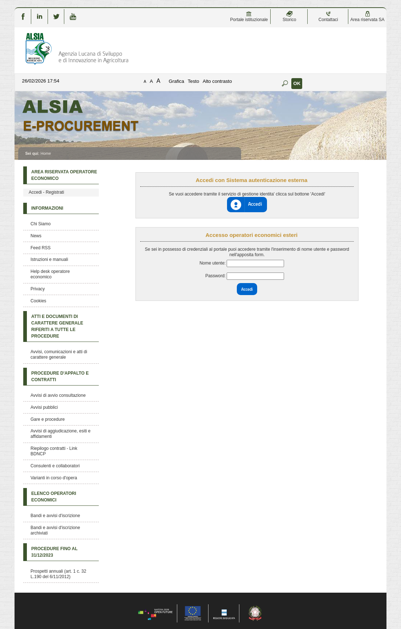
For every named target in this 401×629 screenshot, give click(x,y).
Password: (215, 275)
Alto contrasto (217, 81)
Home (45, 153)
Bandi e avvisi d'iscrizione (55, 515)
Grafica (177, 81)
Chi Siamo (40, 223)
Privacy (38, 288)
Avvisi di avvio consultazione (58, 395)
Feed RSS (40, 247)
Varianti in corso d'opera (54, 477)
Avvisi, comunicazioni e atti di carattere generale (59, 354)
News (36, 235)
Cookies (38, 300)
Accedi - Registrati (46, 192)
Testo (193, 81)
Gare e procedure (48, 419)
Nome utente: (212, 263)
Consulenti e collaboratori (55, 465)
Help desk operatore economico (50, 274)
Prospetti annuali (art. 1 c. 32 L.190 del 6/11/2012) (58, 574)
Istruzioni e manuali (49, 259)
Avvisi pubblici (44, 407)
